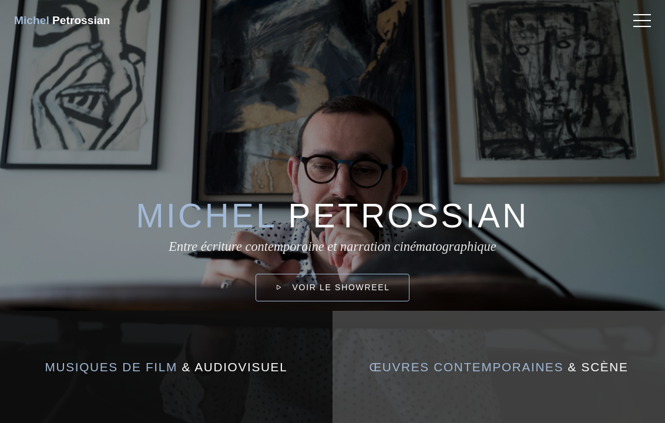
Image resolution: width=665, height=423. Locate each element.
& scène (498, 367)
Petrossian (62, 20)
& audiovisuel (166, 367)
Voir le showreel (332, 287)
